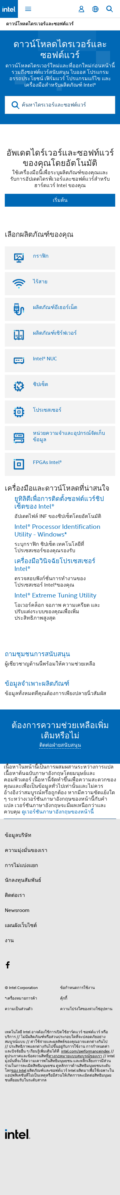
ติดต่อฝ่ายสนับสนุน (60, 745)
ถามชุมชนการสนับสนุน (37, 654)
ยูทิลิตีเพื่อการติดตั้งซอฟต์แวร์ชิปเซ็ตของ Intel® (59, 503)
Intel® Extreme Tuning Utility (55, 595)
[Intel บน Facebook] (7, 966)
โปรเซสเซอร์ (47, 410)
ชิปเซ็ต (40, 384)
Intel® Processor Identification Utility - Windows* (57, 530)
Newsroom (17, 910)
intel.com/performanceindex (85, 1051)
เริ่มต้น (60, 200)
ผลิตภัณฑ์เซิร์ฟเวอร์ (55, 333)
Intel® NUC (45, 359)
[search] (15, 105)
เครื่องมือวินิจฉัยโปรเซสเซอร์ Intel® (54, 565)
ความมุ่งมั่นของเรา (26, 850)
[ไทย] (95, 9)
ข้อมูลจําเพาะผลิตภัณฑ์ (37, 684)
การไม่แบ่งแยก (21, 865)
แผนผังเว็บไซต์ (21, 925)
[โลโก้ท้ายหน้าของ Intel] (17, 1134)
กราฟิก (41, 256)
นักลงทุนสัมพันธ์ (23, 880)
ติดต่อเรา (15, 895)
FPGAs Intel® (47, 462)
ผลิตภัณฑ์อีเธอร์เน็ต (55, 307)
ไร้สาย (40, 282)
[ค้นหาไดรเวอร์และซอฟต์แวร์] (60, 105)
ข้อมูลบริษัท (18, 835)
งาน (9, 940)
